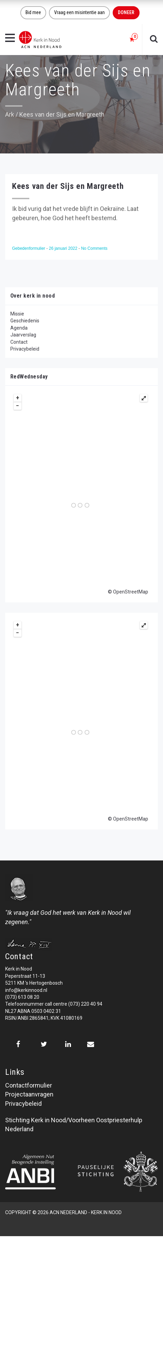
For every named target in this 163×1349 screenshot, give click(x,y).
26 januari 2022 (64, 248)
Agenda (19, 328)
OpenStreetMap (130, 592)
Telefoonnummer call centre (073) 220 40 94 (53, 1004)
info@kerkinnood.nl (26, 990)
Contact (19, 342)
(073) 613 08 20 (22, 997)
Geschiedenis (24, 320)
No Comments (94, 248)
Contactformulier (28, 1085)
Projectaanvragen (29, 1094)
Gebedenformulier (29, 248)
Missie (17, 314)
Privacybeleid (24, 349)
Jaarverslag (23, 335)
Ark (9, 114)
